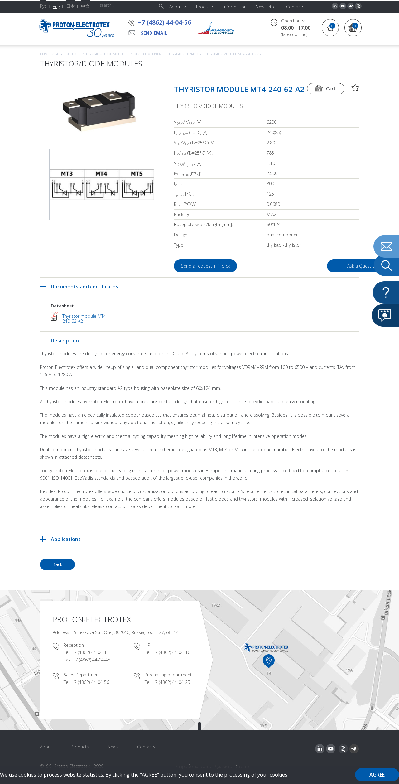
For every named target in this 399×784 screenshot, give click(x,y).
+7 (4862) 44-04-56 (164, 22)
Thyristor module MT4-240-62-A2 (85, 318)
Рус (43, 6)
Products (72, 53)
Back (57, 564)
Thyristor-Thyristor (185, 53)
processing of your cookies (255, 774)
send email (154, 33)
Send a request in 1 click (205, 266)
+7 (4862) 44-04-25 (171, 682)
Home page (49, 53)
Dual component (148, 53)
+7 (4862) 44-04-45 (91, 660)
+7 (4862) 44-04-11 (90, 652)
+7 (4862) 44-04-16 (171, 652)
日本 (70, 6)
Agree (377, 774)
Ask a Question (324, 266)
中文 (85, 6)
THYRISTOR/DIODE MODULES (107, 53)
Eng (56, 6)
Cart (331, 88)
